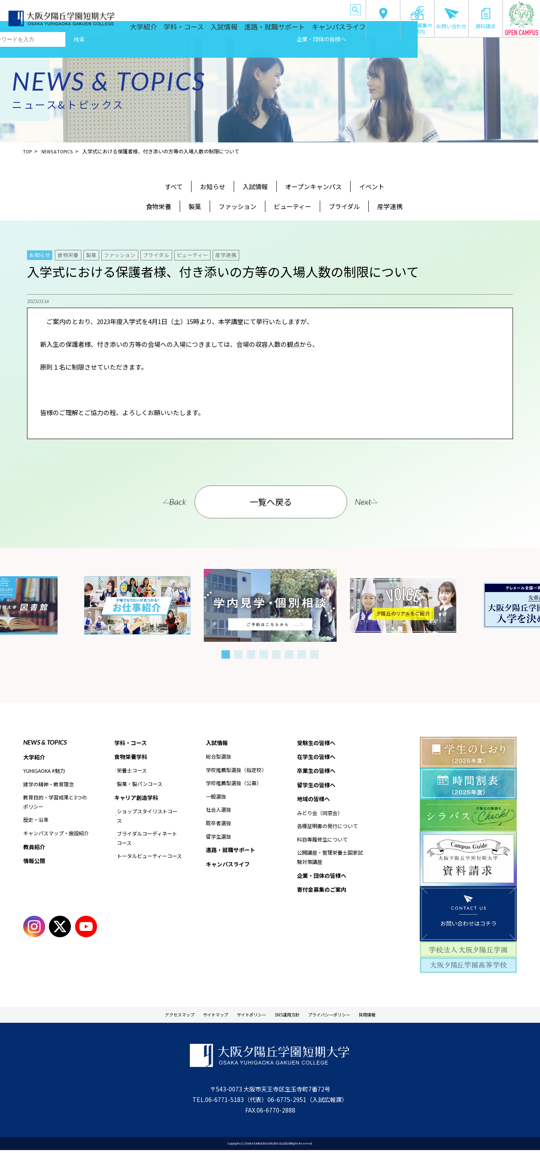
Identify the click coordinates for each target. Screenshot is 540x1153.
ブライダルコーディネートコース (147, 840)
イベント (371, 186)
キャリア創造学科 (138, 799)
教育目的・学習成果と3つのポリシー (55, 802)
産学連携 (389, 206)
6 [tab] (289, 654)
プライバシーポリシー (347, 1016)
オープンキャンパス (313, 186)
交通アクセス (383, 18)
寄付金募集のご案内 (417, 20)
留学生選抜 (218, 836)
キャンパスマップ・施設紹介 (56, 833)
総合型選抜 (218, 757)
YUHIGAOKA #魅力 (44, 771)
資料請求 (485, 18)
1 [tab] (225, 654)
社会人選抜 (218, 810)
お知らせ (212, 186)
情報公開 (35, 862)
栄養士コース (132, 771)
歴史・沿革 (36, 820)
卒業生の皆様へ (221, 8)
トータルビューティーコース (149, 858)
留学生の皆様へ (257, 8)
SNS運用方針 (292, 1016)
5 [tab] (276, 654)
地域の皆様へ (291, 8)
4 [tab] (263, 654)
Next (380, 501)
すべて (174, 186)
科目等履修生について (322, 843)
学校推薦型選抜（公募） (234, 783)
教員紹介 (35, 847)
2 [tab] (238, 654)
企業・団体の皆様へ (327, 8)
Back (161, 501)
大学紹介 (174, 30)
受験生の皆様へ (150, 8)
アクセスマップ (152, 1016)
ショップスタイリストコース (147, 818)
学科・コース (210, 30)
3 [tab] (251, 654)
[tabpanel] (270, 605)
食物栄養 (158, 206)
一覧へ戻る (271, 502)
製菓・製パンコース (139, 785)
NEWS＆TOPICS (61, 151)
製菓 (195, 206)
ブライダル (344, 206)
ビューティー (292, 206)
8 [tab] (314, 654)
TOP (28, 151)
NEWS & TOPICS (45, 742)
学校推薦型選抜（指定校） (236, 770)
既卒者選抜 (218, 823)
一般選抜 (216, 797)
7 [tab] (301, 654)
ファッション (237, 206)
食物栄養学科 (132, 757)
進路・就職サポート (289, 30)
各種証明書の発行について (327, 829)
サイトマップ (198, 1016)
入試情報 (246, 30)
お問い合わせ (451, 18)
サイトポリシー (245, 1016)
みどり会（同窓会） (320, 816)
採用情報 (397, 1016)
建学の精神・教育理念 (48, 784)
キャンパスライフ (340, 30)
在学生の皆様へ (186, 8)
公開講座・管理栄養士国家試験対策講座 (330, 861)
